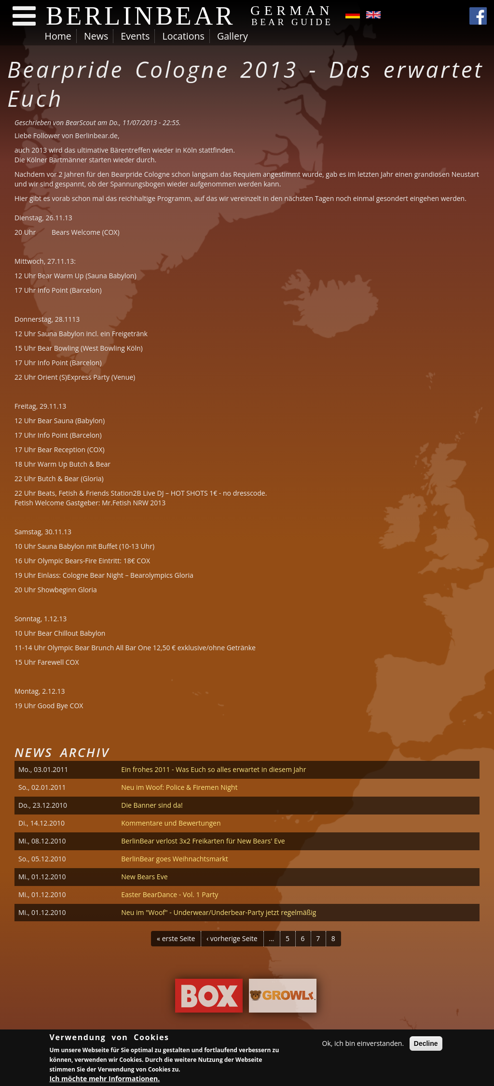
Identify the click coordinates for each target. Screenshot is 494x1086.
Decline (426, 1045)
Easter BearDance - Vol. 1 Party (169, 894)
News (96, 36)
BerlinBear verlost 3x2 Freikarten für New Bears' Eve (203, 840)
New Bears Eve (144, 876)
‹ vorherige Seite (232, 938)
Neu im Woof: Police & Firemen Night (179, 787)
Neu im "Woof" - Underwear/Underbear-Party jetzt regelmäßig (218, 912)
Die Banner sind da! (151, 805)
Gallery (232, 36)
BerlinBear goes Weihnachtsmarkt (174, 858)
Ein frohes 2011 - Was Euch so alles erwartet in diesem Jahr (213, 769)
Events (135, 36)
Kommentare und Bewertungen (170, 823)
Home (58, 36)
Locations (183, 36)
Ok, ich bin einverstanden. (363, 1044)
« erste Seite (176, 938)
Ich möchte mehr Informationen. (104, 1080)
